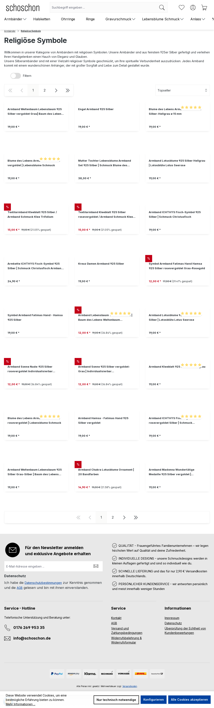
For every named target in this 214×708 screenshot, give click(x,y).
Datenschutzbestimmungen (43, 582)
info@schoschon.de (32, 638)
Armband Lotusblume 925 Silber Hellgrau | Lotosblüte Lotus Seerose (177, 163)
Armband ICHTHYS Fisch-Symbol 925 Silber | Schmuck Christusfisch (175, 214)
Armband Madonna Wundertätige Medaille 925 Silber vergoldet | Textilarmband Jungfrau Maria (171, 472)
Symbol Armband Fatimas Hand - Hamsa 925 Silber (35, 317)
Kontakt (116, 618)
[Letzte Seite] (67, 90)
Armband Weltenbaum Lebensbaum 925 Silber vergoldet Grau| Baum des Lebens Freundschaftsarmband (35, 112)
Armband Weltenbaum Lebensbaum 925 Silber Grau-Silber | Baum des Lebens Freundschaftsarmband (35, 472)
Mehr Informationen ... (20, 704)
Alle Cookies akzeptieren (189, 699)
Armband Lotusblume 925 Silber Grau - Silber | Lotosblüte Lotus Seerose (175, 317)
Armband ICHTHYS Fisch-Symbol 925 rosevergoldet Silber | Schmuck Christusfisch (175, 421)
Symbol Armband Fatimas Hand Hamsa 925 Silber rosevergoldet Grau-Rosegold (177, 266)
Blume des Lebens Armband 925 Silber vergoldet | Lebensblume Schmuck (34, 163)
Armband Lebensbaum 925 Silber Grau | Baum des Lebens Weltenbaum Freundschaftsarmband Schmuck (105, 318)
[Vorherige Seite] (21, 90)
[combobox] (103, 7)
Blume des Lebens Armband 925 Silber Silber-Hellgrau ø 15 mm (175, 111)
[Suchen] (162, 7)
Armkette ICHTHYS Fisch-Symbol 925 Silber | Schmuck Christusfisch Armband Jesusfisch (35, 266)
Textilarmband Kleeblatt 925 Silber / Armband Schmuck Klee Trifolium (32, 214)
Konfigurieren (153, 699)
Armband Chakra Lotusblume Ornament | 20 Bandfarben (106, 472)
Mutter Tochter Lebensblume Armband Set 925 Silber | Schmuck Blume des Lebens (104, 163)
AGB (20, 588)
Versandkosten (129, 686)
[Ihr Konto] (193, 7)
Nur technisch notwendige (116, 700)
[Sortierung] (182, 90)
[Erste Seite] (10, 90)
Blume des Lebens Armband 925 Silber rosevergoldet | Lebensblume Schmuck (34, 420)
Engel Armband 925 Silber (96, 109)
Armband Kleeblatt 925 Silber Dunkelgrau (177, 366)
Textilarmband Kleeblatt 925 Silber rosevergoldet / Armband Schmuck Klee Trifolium (105, 215)
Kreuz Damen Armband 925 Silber (101, 263)
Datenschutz (173, 623)
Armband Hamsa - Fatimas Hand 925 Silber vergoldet (103, 420)
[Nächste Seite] (56, 90)
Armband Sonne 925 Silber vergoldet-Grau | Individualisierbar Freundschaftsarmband (104, 369)
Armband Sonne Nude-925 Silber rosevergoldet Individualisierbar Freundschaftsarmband (30, 369)
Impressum (172, 618)
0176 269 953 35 (29, 627)
